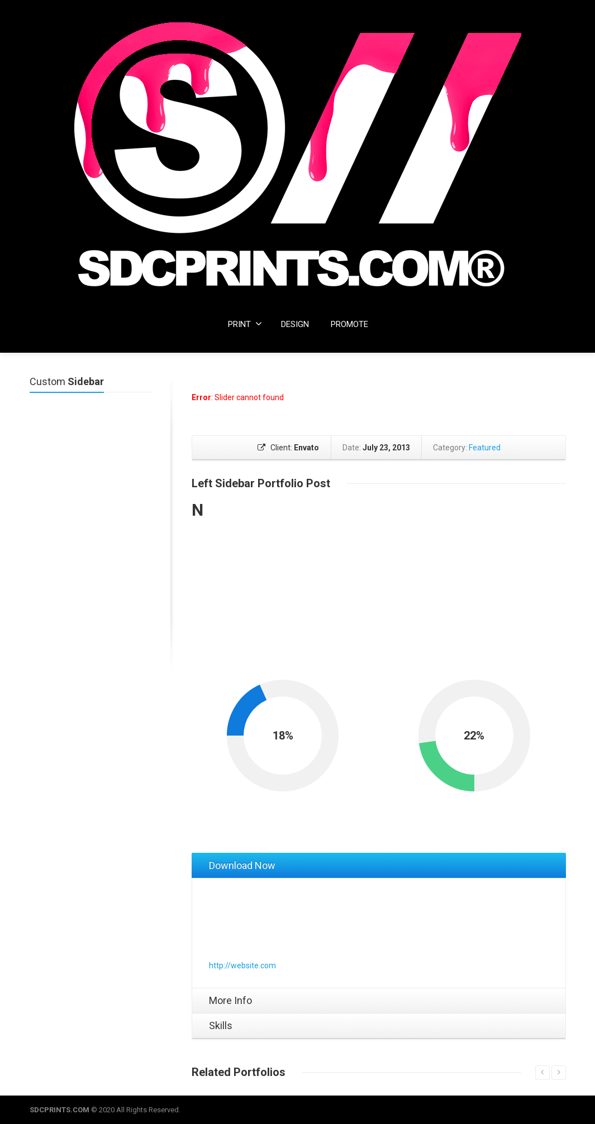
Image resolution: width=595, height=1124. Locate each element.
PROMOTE (349, 324)
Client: (288, 447)
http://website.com (242, 965)
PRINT (245, 324)
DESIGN (295, 324)
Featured (484, 447)
